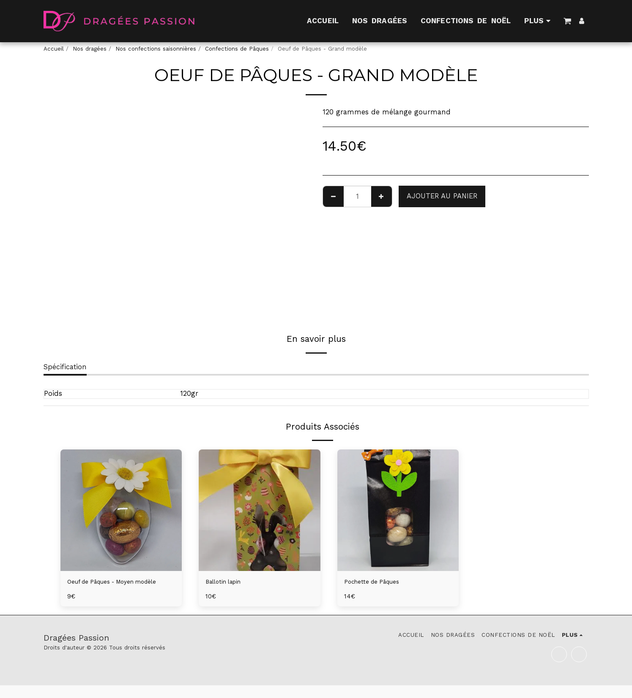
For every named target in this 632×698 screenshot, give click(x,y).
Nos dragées (90, 49)
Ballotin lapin (228, 583)
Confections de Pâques (237, 49)
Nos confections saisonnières (155, 49)
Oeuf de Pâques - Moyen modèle (109, 588)
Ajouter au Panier (442, 196)
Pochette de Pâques (377, 583)
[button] (568, 21)
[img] (121, 510)
